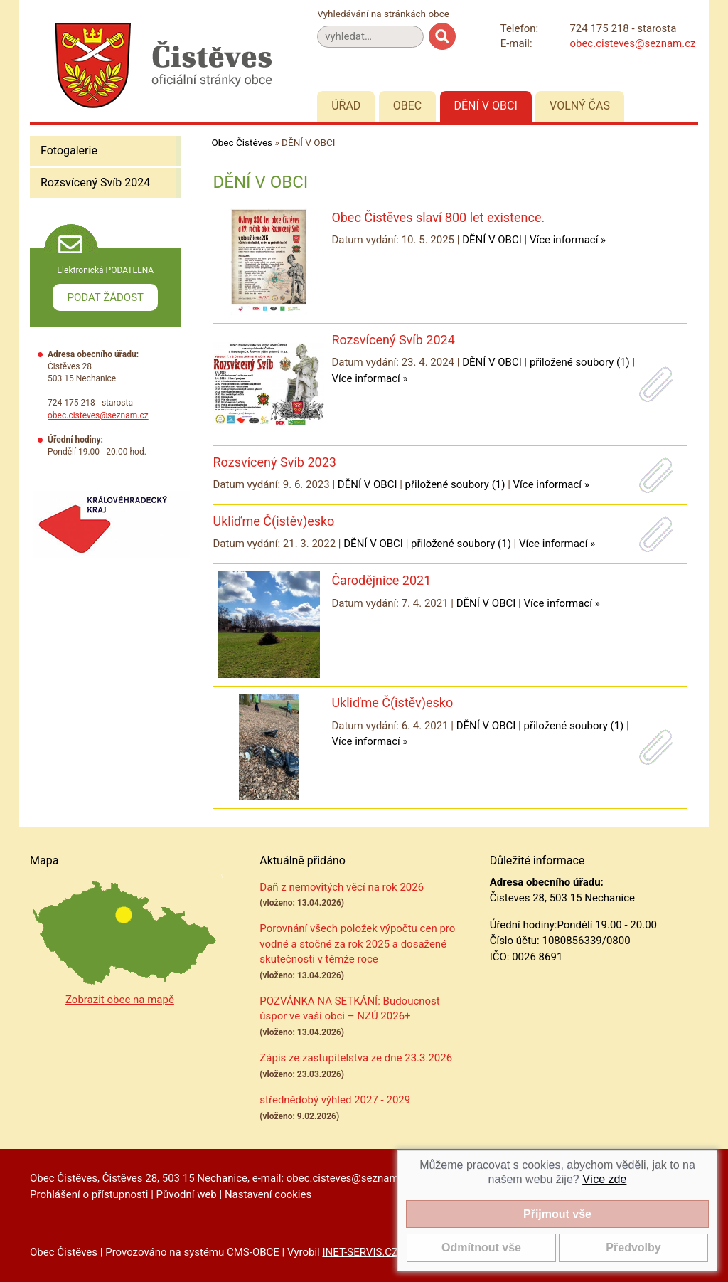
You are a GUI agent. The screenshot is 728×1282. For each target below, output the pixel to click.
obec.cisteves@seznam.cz (632, 43)
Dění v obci (486, 105)
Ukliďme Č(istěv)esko (274, 521)
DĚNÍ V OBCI (492, 239)
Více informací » (568, 239)
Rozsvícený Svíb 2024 (95, 182)
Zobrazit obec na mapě (119, 999)
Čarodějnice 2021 (381, 580)
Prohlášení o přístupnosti (89, 1194)
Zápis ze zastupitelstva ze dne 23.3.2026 (355, 1057)
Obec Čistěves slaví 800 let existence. (438, 217)
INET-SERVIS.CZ (360, 1252)
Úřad (345, 105)
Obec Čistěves (242, 142)
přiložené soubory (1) (580, 362)
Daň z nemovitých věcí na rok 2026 (341, 887)
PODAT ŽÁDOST (105, 297)
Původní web (186, 1194)
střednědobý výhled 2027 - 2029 (334, 1099)
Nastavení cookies (268, 1194)
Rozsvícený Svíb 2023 (274, 462)
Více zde (604, 1179)
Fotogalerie (69, 150)
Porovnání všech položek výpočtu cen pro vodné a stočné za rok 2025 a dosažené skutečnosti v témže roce (357, 943)
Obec (407, 105)
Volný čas (580, 105)
